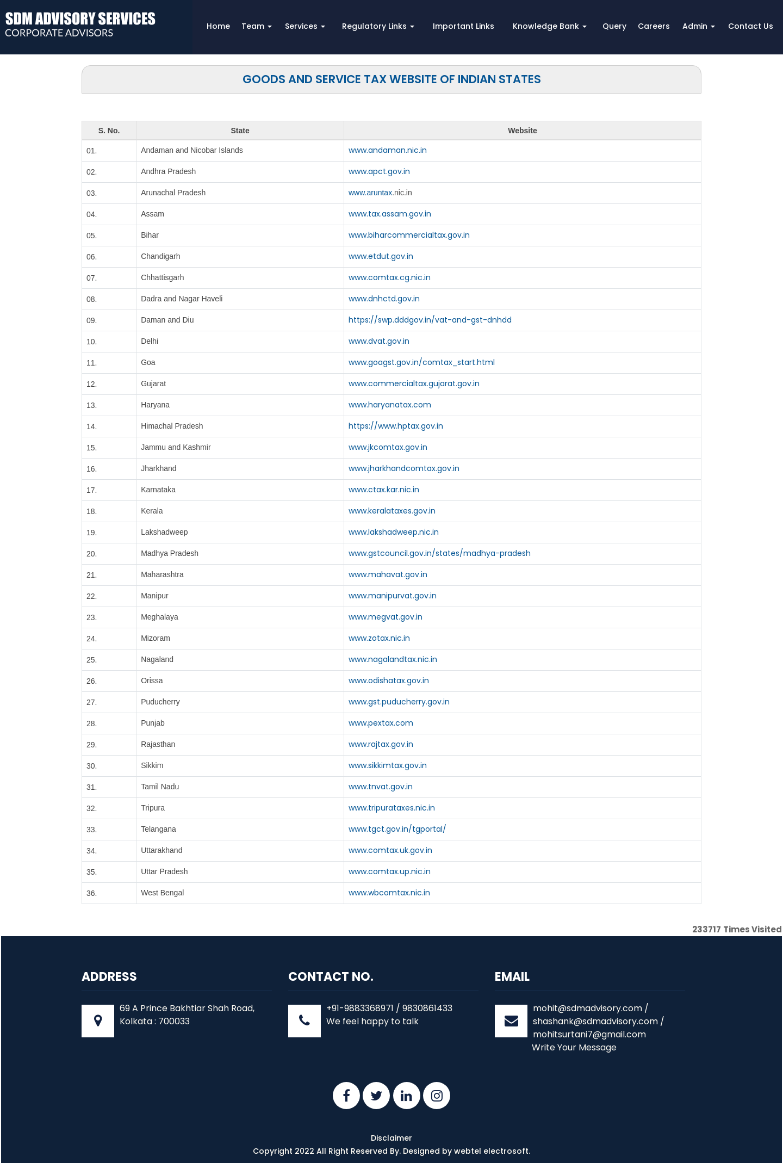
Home (218, 26)
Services (305, 26)
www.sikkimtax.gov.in (388, 765)
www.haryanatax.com (390, 404)
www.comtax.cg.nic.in (390, 277)
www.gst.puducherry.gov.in (399, 701)
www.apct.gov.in (379, 171)
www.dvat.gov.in (379, 341)
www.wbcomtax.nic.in (389, 892)
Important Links (463, 26)
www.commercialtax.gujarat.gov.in (414, 383)
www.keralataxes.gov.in (392, 510)
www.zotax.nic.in (379, 638)
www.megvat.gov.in (385, 616)
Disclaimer (391, 1138)
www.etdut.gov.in (381, 256)
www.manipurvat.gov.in (393, 595)
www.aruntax (370, 192)
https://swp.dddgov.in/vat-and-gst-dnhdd (430, 319)
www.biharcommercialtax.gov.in (409, 235)
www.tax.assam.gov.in (390, 213)
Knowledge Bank (550, 26)
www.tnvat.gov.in (381, 786)
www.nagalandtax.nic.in (393, 659)
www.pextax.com (381, 722)
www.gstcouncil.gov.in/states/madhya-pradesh (440, 553)
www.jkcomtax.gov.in (388, 447)
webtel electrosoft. (492, 1151)
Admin (698, 26)
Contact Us (750, 26)
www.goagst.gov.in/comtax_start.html (422, 362)
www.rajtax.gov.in (381, 744)
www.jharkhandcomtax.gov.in (404, 468)
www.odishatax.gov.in (389, 680)
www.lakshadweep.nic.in (394, 532)
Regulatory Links (378, 26)
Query (614, 26)
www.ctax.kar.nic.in (384, 489)
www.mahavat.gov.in (388, 574)
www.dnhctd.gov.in (384, 298)
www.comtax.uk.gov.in (390, 850)
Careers (654, 26)
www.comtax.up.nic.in (390, 871)
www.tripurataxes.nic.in (392, 807)
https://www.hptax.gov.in (396, 425)
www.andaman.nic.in (388, 150)
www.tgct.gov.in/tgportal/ (397, 829)
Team (256, 26)
